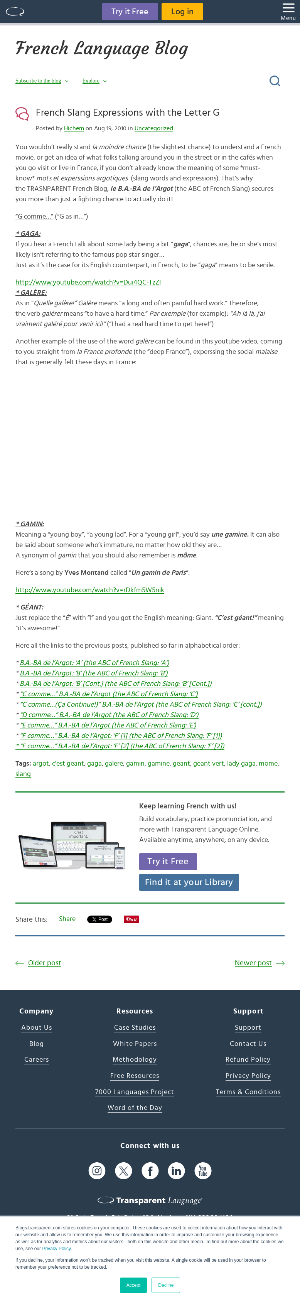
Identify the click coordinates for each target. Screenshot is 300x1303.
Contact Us (248, 1043)
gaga (94, 763)
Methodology (135, 1059)
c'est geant (68, 763)
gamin (135, 763)
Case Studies (135, 1027)
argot (41, 763)
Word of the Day (135, 1107)
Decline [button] (166, 1285)
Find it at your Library (189, 882)
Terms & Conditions (248, 1092)
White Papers (135, 1043)
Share (67, 919)
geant (181, 763)
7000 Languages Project (134, 1092)
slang (23, 774)
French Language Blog (101, 48)
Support (248, 1027)
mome (268, 763)
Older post (44, 963)
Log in (182, 11)
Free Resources (134, 1075)
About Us (36, 1027)
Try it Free (129, 11)
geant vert (208, 763)
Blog (36, 1043)
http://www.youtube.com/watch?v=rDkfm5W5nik (89, 590)
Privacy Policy (56, 1248)
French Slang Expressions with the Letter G (127, 113)
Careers (36, 1059)
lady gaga (241, 763)
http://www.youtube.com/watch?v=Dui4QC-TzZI (88, 282)
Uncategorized (154, 128)
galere (114, 763)
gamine (159, 763)
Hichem (74, 128)
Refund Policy (248, 1059)
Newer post (253, 963)
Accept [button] (133, 1285)
